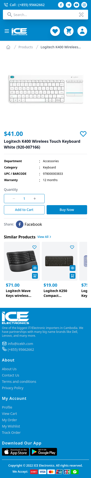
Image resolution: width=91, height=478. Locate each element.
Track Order (11, 432)
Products (25, 47)
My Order (9, 420)
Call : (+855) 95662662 (24, 4)
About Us (9, 369)
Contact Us (10, 375)
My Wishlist (11, 426)
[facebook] (29, 224)
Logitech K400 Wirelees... (61, 47)
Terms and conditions (19, 381)
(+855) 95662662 (21, 349)
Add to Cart (24, 209)
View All (44, 237)
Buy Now (67, 209)
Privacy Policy (12, 388)
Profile (7, 407)
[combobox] (45, 14)
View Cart (9, 413)
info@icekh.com (20, 343)
